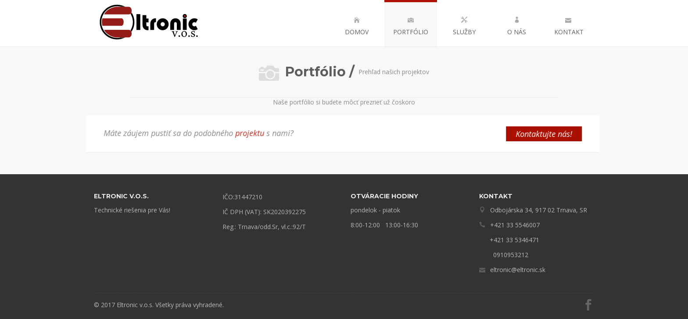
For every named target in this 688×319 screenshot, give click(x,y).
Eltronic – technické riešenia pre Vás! (150, 23)
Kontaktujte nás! (523, 134)
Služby (464, 26)
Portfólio (410, 26)
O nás (516, 26)
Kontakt (568, 26)
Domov (357, 26)
